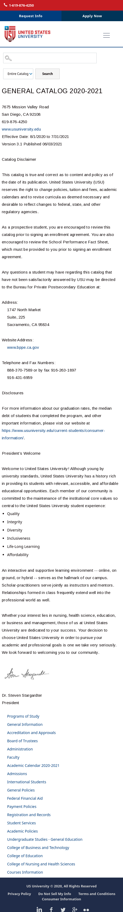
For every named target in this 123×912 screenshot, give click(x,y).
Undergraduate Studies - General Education (44, 839)
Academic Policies (22, 831)
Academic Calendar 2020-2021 (33, 765)
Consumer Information (61, 899)
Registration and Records (29, 814)
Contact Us (116, 5)
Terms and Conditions (96, 893)
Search (47, 73)
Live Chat (96, 5)
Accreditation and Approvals (31, 732)
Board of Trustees (22, 740)
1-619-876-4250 (21, 5)
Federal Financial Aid (25, 798)
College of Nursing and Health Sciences (41, 863)
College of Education (25, 855)
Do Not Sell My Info (54, 893)
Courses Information (25, 872)
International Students (26, 781)
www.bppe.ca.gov (23, 347)
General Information (24, 724)
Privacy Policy (19, 893)
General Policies (21, 790)
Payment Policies (21, 806)
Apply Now (92, 16)
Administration (20, 749)
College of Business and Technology (38, 847)
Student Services (21, 822)
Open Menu (109, 36)
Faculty (13, 757)
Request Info (30, 16)
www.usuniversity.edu (21, 129)
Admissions (17, 773)
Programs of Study (23, 716)
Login (106, 5)
